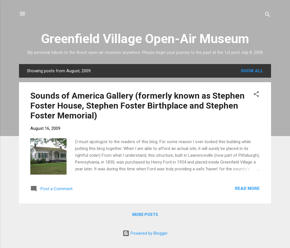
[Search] (267, 15)
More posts (145, 214)
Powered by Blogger (145, 233)
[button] (256, 95)
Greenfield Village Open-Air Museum (145, 38)
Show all (252, 70)
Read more (247, 188)
